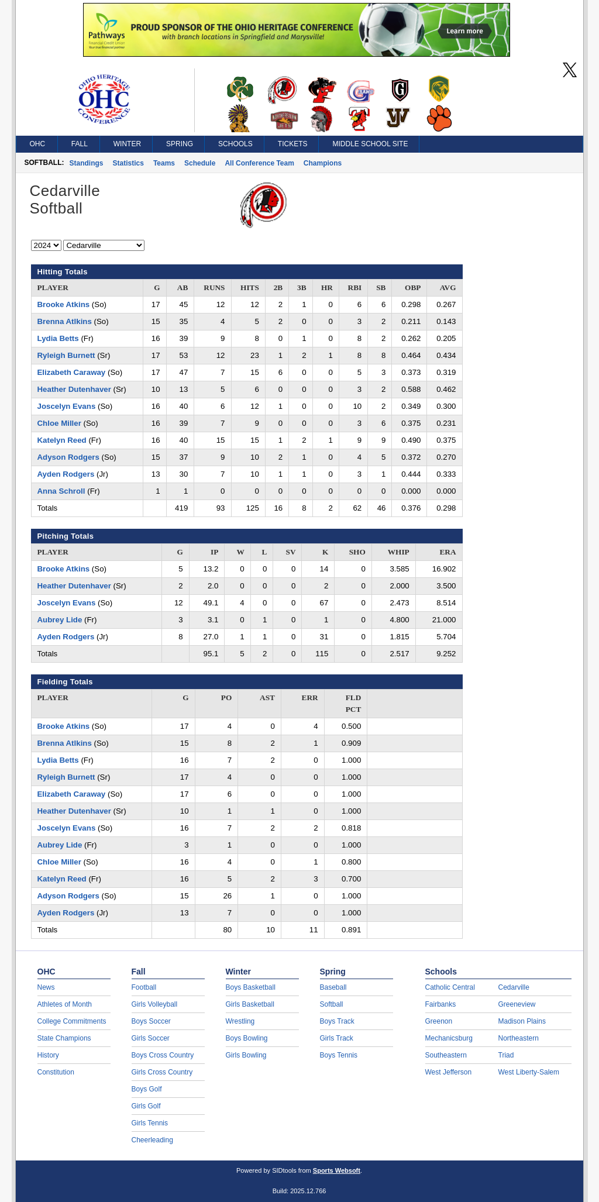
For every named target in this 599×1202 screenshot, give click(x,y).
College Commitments (71, 1021)
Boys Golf (147, 1089)
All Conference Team (259, 163)
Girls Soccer (151, 1038)
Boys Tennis (338, 1055)
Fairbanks (440, 1004)
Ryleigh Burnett (66, 355)
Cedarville (513, 987)
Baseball (333, 987)
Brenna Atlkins (64, 321)
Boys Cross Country (163, 1055)
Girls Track (336, 1038)
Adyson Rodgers (68, 457)
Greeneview (517, 1004)
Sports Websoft (336, 1170)
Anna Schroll (61, 491)
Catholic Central (450, 987)
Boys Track (337, 1021)
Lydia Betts (58, 338)
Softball (331, 1004)
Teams (164, 163)
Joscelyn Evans (66, 406)
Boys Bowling (247, 1038)
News (46, 987)
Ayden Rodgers (66, 474)
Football (144, 987)
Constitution (55, 1072)
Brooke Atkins (63, 304)
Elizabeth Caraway (71, 372)
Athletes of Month (64, 1004)
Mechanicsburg (449, 1038)
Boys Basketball (251, 987)
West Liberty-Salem (528, 1072)
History (48, 1055)
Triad (506, 1055)
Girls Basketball (250, 1004)
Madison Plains (522, 1021)
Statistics (128, 163)
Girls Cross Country (162, 1072)
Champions (323, 163)
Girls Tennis (150, 1123)
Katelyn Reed (62, 440)
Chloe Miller (59, 423)
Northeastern (518, 1038)
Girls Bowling (246, 1055)
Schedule (199, 163)
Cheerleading (152, 1140)
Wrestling (240, 1021)
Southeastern (446, 1055)
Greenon (439, 1021)
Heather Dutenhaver (74, 389)
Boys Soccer (151, 1021)
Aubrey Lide (59, 619)
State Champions (64, 1038)
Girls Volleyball (155, 1004)
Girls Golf (146, 1106)
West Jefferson (448, 1072)
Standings (87, 163)
